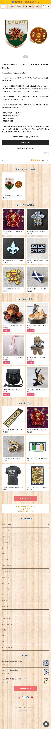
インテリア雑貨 (6, 536)
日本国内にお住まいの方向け (25, 148)
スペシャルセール (7, 624)
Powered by (25, 710)
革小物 (4, 612)
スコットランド (6, 636)
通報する (46, 153)
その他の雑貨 (6, 618)
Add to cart (25, 142)
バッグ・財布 (5, 601)
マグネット (5, 554)
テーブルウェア (6, 542)
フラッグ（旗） (5, 606)
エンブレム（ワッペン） (8, 571)
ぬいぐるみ (5, 595)
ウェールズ (5, 642)
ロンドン (4, 630)
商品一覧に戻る (25, 499)
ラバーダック (5, 589)
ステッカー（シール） (8, 565)
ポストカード (5, 577)
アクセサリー (5, 530)
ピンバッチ (5, 548)
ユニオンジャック (7, 647)
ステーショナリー (7, 583)
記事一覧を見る (25, 688)
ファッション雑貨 (6, 524)
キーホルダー (6, 560)
